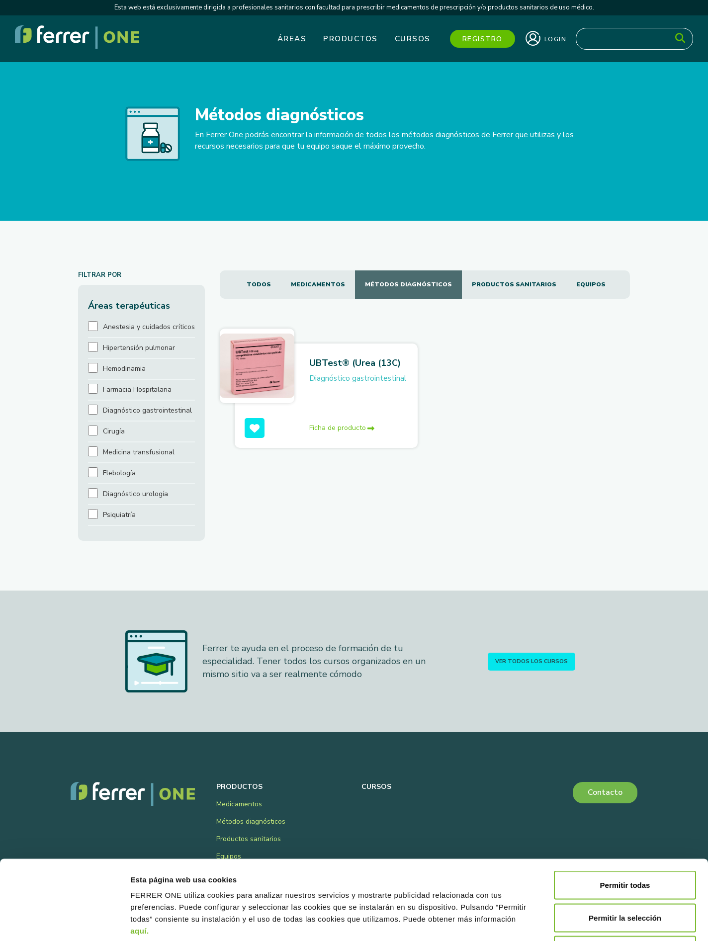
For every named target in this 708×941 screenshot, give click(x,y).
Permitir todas (625, 810)
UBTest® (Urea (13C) (355, 363)
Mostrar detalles (538, 921)
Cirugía (114, 431)
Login (546, 38)
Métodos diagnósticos (408, 284)
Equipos (591, 284)
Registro (482, 39)
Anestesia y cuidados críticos (149, 327)
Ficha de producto (341, 427)
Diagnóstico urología (135, 494)
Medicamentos (318, 284)
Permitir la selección (625, 843)
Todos (259, 284)
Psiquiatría (119, 514)
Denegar (625, 875)
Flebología (119, 473)
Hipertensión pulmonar (139, 347)
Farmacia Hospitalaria (137, 389)
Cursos (413, 39)
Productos (350, 39)
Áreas (292, 39)
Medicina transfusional (139, 452)
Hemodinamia (124, 368)
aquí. (139, 856)
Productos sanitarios (514, 284)
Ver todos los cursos (531, 661)
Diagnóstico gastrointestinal (357, 378)
